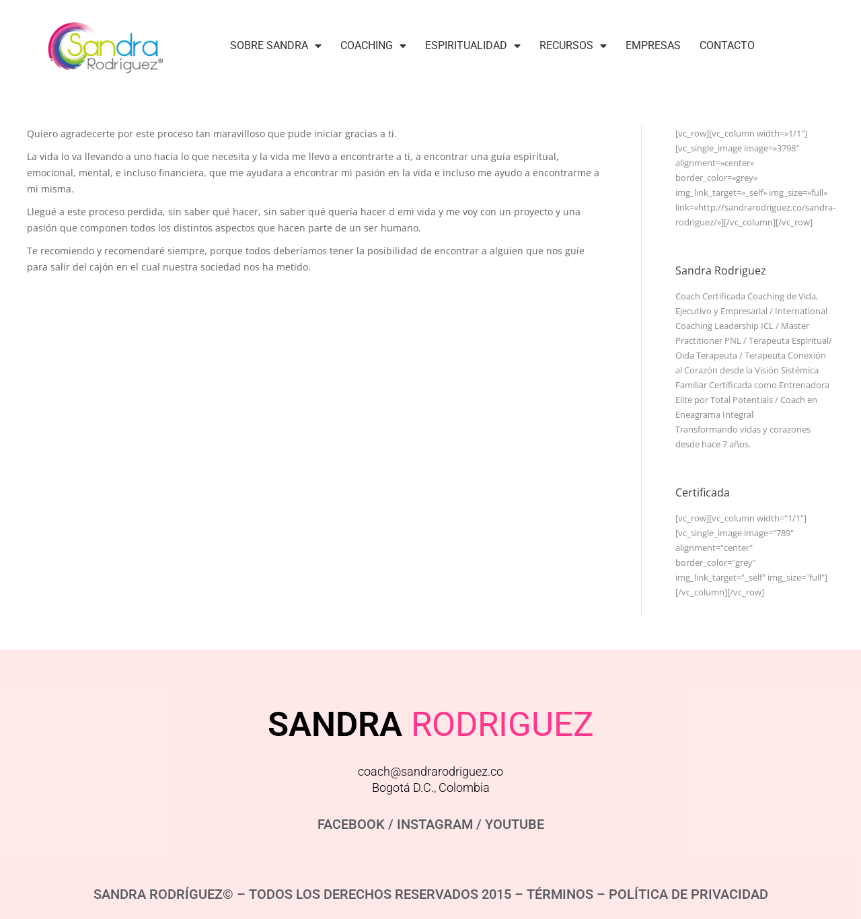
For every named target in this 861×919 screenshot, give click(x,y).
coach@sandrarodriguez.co (430, 771)
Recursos (573, 45)
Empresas (653, 45)
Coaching (373, 45)
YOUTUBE (514, 824)
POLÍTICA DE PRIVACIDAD (688, 894)
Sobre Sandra (276, 45)
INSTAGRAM (435, 824)
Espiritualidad (473, 45)
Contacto (727, 45)
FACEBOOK (351, 824)
